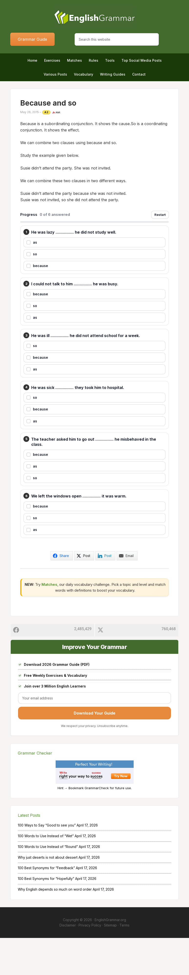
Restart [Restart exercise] (160, 215)
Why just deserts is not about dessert (48, 894)
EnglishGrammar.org (110, 957)
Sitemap (110, 962)
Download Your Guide (94, 749)
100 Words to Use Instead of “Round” (48, 883)
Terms (124, 962)
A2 (46, 112)
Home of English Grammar (94, 17)
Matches (49, 621)
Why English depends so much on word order (55, 926)
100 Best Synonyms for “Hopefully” (46, 916)
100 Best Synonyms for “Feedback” (46, 905)
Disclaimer (68, 962)
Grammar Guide (32, 39)
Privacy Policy (90, 962)
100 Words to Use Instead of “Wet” (46, 873)
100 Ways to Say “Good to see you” (47, 862)
